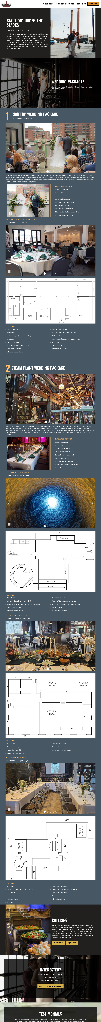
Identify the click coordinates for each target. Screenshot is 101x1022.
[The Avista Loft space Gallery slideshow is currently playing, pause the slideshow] (9, 667)
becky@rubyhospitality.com (50, 980)
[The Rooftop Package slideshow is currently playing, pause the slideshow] (10, 213)
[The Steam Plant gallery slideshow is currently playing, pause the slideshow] (9, 419)
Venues (58, 4)
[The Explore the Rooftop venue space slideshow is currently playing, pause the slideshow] (9, 271)
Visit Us (84, 4)
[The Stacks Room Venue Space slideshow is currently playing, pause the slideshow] (9, 524)
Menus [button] (52, 4)
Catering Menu (57, 943)
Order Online (93, 4)
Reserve (45, 4)
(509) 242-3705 (50, 977)
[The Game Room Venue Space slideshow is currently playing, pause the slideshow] (9, 809)
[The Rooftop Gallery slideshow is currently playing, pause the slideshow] (9, 169)
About (78, 4)
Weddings (64, 4)
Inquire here (71, 943)
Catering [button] (71, 4)
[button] (47, 171)
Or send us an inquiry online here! (50, 986)
